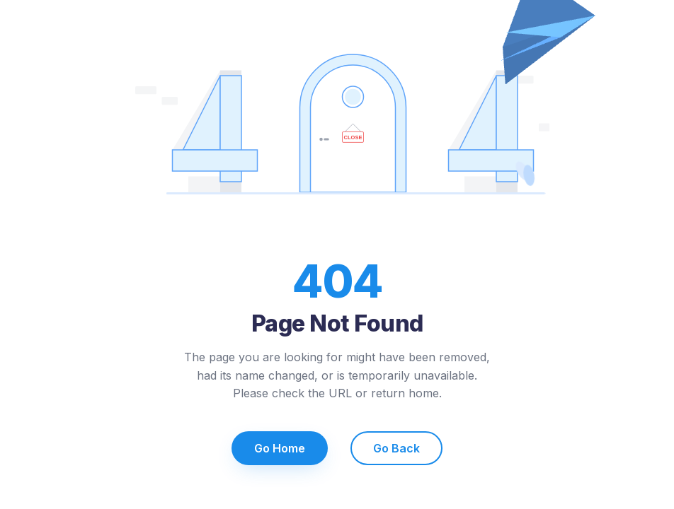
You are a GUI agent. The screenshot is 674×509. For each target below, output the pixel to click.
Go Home (279, 448)
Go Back (396, 448)
